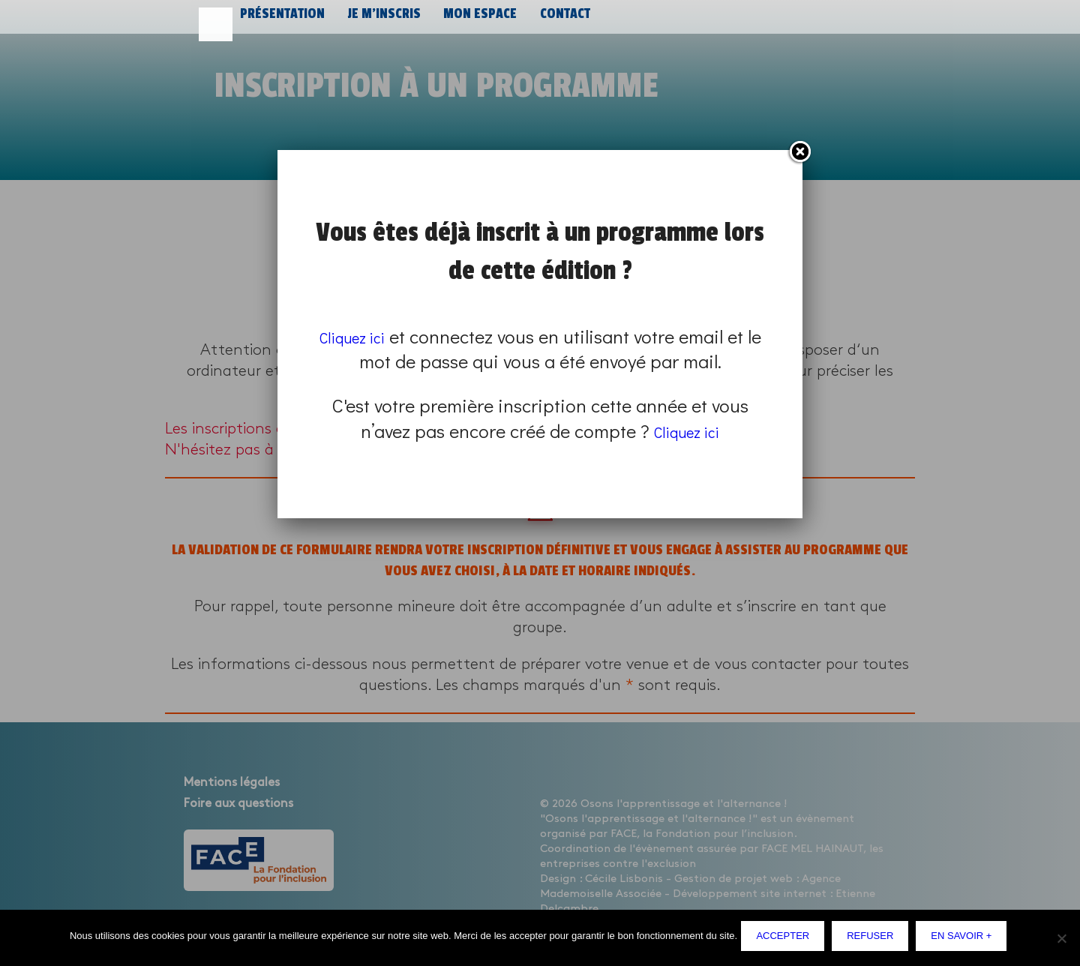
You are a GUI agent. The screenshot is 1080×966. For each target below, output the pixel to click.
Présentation (280, 21)
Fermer (799, 152)
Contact (554, 21)
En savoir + (964, 939)
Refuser (873, 939)
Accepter (786, 939)
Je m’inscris (378, 21)
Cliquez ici (361, 336)
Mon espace (472, 21)
